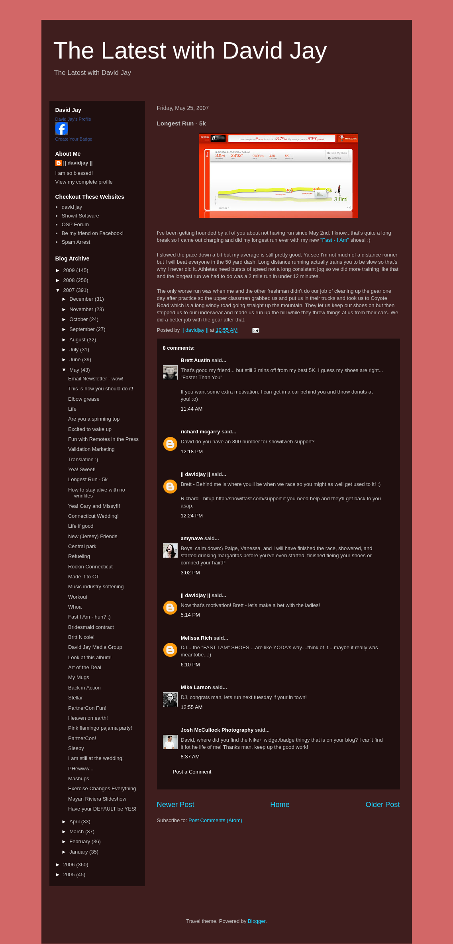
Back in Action (84, 688)
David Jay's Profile (73, 119)
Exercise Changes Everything (102, 788)
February (80, 841)
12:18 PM (192, 451)
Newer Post (175, 805)
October (79, 319)
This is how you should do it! (100, 389)
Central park (82, 546)
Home (280, 805)
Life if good (81, 526)
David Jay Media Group (95, 647)
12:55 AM (192, 707)
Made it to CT (83, 577)
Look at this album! (90, 657)
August (78, 340)
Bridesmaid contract (91, 627)
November (82, 309)
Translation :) (83, 459)
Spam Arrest (76, 242)
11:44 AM (192, 409)
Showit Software (80, 216)
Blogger (256, 921)
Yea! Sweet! (82, 469)
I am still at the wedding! (96, 758)
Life (72, 409)
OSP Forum (75, 224)
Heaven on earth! (88, 718)
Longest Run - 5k (88, 479)
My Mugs (78, 677)
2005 (69, 874)
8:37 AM (190, 757)
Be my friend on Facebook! (93, 233)
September (82, 329)
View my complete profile (84, 182)
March (77, 831)
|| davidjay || (195, 474)
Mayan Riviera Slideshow (97, 799)
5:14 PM (190, 615)
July (74, 350)
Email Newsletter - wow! (96, 379)
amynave (192, 538)
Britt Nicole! (81, 637)
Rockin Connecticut (90, 567)
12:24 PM (192, 516)
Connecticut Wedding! (93, 516)
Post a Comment (192, 772)
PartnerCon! (82, 738)
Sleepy (76, 748)
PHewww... (81, 769)
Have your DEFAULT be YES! (102, 809)
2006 (69, 865)
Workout (77, 597)
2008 (69, 280)
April (75, 822)
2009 (69, 270)
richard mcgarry (200, 432)
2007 (69, 290)
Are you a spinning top (94, 419)
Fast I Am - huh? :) (89, 617)
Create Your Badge (73, 139)
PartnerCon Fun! (87, 708)
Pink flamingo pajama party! (100, 728)
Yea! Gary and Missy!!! (94, 506)
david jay (72, 207)
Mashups (78, 778)
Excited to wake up (90, 429)
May (74, 370)
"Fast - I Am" (334, 240)
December (82, 299)
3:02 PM (190, 573)
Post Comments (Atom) (215, 820)
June (75, 359)
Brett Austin (195, 360)
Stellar (75, 698)
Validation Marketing (91, 449)
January (79, 852)
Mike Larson (196, 687)
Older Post (383, 805)
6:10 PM (190, 665)
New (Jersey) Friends (93, 536)
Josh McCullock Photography (217, 730)
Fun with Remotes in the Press (103, 439)
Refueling (79, 556)
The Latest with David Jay (190, 50)
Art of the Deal (84, 667)
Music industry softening (96, 587)
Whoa (75, 607)
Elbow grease (84, 399)
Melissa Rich (196, 638)
